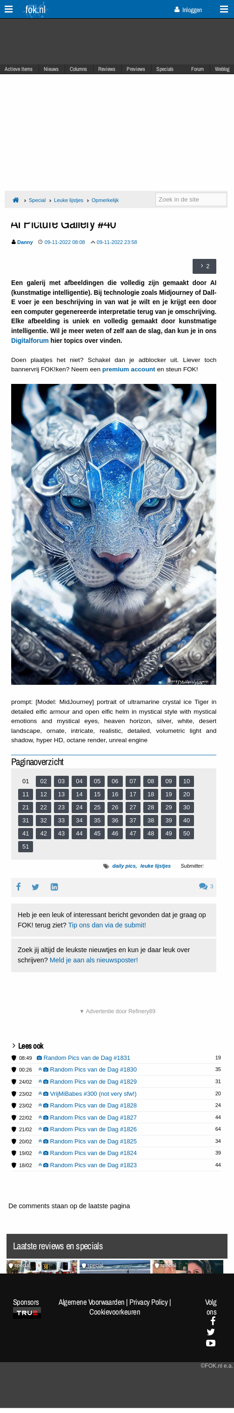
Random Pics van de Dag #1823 (87, 1165)
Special (37, 200)
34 (79, 820)
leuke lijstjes (155, 866)
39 (168, 820)
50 (186, 833)
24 (79, 807)
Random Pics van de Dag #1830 (87, 1069)
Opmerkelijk (105, 200)
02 (43, 781)
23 (61, 807)
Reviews (106, 69)
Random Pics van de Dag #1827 (87, 1117)
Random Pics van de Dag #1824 (87, 1152)
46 (115, 833)
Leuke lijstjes (68, 200)
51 (25, 846)
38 (150, 820)
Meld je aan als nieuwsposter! (94, 960)
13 (61, 794)
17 (133, 794)
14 (79, 794)
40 (186, 820)
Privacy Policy (148, 1302)
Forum (197, 69)
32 (43, 820)
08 (150, 781)
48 (150, 833)
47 (133, 833)
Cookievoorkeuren (114, 1312)
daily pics (123, 866)
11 (25, 794)
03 (61, 781)
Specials (165, 69)
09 (168, 781)
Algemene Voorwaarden (92, 1302)
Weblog (222, 69)
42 (43, 833)
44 (79, 833)
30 (186, 807)
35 (97, 820)
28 (150, 807)
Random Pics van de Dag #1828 (87, 1105)
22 (43, 807)
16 (115, 794)
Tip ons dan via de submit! (107, 925)
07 (133, 781)
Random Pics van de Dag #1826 (87, 1129)
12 (43, 794)
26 (115, 807)
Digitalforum (30, 340)
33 (61, 820)
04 (79, 781)
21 (25, 807)
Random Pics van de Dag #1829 (87, 1081)
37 (133, 820)
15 (97, 794)
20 (186, 794)
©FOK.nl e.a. (217, 1366)
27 (133, 807)
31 (25, 820)
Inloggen (188, 10)
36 (115, 820)
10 (186, 781)
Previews (136, 69)
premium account (128, 369)
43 (61, 833)
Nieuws (51, 69)
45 (97, 833)
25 (97, 807)
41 (25, 833)
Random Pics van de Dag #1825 (87, 1141)
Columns (78, 69)
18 (150, 794)
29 (168, 807)
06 (115, 781)
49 (168, 833)
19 (168, 794)
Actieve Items (19, 69)
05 (97, 781)
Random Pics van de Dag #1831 (84, 1057)
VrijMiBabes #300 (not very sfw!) (87, 1093)
